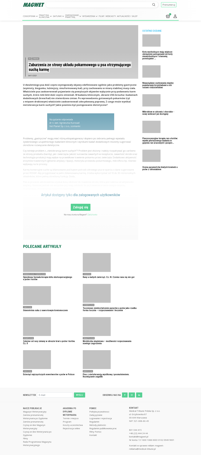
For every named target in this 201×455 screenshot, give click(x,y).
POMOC (92, 408)
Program (67, 421)
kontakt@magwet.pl (138, 436)
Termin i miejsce (71, 418)
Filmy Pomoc (95, 431)
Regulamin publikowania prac (103, 428)
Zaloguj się (80, 207)
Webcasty (111, 16)
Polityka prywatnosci (99, 411)
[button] (30, 16)
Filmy (101, 16)
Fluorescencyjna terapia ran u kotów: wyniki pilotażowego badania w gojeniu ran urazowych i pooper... (160, 140)
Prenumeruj (168, 4)
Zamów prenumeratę (33, 415)
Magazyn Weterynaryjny (34, 411)
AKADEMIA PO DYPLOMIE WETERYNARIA (69, 411)
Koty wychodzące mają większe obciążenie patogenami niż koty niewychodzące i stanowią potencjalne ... (157, 55)
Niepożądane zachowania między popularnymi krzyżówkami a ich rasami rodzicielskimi (158, 85)
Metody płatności (97, 425)
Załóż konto (92, 214)
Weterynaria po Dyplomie (35, 418)
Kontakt (93, 435)
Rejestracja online (71, 428)
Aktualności (124, 16)
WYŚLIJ (79, 395)
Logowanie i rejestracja (100, 418)
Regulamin (94, 421)
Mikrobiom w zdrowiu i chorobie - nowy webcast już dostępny (158, 112)
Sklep (134, 16)
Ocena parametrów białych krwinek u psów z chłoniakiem (160, 168)
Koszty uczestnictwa (73, 425)
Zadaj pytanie (95, 415)
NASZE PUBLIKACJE (32, 408)
